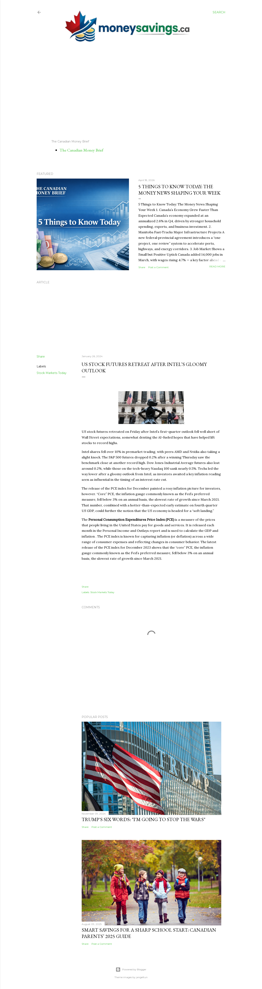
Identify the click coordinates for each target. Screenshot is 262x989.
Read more (217, 266)
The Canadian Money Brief (81, 150)
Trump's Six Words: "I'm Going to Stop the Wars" (143, 819)
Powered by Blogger (131, 969)
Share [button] (141, 267)
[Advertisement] (127, 91)
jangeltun (142, 977)
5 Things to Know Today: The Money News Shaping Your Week (179, 189)
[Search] (219, 12)
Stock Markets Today (52, 373)
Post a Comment (158, 267)
